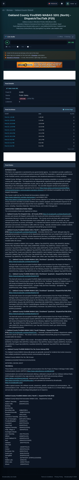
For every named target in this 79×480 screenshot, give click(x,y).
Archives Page (68, 109)
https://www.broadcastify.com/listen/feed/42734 (23, 261)
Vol (9, 46)
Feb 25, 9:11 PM (9, 143)
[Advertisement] (39, 75)
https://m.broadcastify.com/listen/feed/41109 (56, 214)
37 (37, 314)
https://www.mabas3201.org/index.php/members (21, 197)
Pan (23, 46)
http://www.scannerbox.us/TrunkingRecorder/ (19, 380)
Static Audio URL (12, 88)
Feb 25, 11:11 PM (10, 130)
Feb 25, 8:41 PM (9, 146)
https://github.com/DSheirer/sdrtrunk (17, 378)
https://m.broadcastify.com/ (14, 382)
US (3, 10)
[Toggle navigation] (4, 4)
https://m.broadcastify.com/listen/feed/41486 (22, 232)
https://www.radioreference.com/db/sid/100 (41, 371)
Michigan (9, 10)
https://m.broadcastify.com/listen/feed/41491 (23, 332)
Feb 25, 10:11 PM (10, 136)
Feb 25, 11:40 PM (10, 126)
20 (37, 276)
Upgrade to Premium (13, 57)
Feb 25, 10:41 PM (10, 133)
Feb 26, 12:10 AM (10, 123)
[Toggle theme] (62, 4)
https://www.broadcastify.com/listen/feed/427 (23, 276)
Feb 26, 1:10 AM (9, 117)
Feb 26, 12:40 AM (10, 120)
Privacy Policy (59, 476)
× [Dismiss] (72, 40)
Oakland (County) (21, 10)
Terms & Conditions (47, 476)
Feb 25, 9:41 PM (9, 139)
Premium (34, 55)
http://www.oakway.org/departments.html (18, 199)
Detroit (30, 10)
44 (37, 292)
